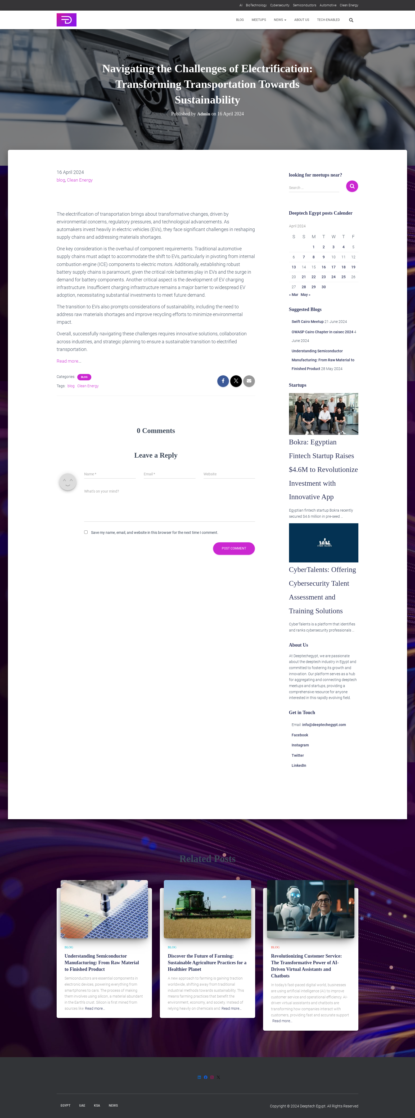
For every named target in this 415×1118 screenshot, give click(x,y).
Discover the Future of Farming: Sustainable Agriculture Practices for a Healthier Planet (207, 962)
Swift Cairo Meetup (308, 321)
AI (241, 5)
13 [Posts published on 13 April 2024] (294, 267)
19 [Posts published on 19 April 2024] (353, 267)
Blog (240, 20)
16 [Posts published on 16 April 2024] (324, 267)
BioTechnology (256, 5)
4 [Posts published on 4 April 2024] (343, 247)
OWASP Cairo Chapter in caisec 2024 (322, 332)
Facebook (300, 776)
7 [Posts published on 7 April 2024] (304, 257)
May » (305, 294)
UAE (82, 1105)
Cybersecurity (280, 5)
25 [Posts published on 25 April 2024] (343, 277)
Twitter (298, 796)
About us (301, 20)
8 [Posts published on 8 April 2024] (314, 257)
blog (61, 180)
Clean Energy (349, 5)
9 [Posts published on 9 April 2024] (324, 257)
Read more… (95, 1008)
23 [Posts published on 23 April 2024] (324, 277)
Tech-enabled (328, 20)
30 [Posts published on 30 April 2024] (324, 287)
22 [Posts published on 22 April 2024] (314, 277)
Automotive (328, 5)
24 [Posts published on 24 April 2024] (333, 277)
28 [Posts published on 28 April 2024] (304, 287)
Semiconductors (304, 5)
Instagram (300, 786)
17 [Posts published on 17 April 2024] (333, 267)
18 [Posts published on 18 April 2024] (343, 267)
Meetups (259, 20)
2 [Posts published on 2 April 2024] (324, 247)
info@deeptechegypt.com (324, 766)
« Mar (293, 294)
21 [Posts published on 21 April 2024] (304, 277)
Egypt (65, 1105)
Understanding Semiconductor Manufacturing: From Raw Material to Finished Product (323, 360)
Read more (68, 361)
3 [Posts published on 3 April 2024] (333, 247)
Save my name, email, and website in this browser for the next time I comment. (154, 532)
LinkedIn (299, 807)
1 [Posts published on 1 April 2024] (314, 247)
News (280, 20)
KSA (97, 1105)
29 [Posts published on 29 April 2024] (314, 287)
